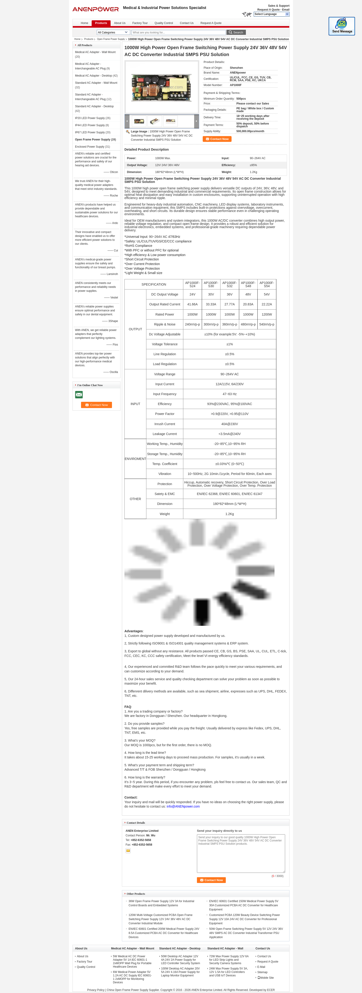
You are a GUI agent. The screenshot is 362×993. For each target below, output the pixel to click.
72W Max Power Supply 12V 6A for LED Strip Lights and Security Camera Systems (228, 960)
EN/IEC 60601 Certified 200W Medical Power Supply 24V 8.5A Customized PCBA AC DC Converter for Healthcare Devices (164, 933)
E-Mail (261, 967)
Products (101, 23)
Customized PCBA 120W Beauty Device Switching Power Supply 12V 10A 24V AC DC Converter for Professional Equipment (244, 919)
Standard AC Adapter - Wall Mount (96, 82)
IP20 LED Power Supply (90, 118)
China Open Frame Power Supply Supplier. (133, 990)
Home (84, 23)
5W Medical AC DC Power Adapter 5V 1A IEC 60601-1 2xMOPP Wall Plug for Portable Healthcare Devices (132, 961)
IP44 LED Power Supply (90, 125)
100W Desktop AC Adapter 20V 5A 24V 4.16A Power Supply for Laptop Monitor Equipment (180, 972)
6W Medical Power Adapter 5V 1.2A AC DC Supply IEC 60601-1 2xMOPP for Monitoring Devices (132, 977)
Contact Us (186, 23)
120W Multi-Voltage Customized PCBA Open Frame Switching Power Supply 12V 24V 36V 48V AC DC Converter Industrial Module (161, 919)
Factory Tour (140, 23)
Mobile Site (265, 977)
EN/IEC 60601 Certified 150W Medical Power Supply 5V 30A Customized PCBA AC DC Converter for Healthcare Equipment (243, 905)
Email (286, 9)
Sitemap (262, 972)
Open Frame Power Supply (111, 39)
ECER (271, 990)
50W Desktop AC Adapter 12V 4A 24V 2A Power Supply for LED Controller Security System (180, 960)
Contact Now (219, 139)
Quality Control (164, 23)
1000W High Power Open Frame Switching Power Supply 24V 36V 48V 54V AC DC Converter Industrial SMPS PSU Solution (162, 135)
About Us (119, 23)
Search (238, 32)
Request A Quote (268, 9)
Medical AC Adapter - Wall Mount (95, 52)
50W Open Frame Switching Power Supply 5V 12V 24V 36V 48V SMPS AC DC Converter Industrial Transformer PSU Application (246, 933)
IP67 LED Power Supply (90, 132)
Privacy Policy (96, 990)
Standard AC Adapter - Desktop (94, 106)
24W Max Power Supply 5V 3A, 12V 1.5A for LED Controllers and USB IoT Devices (228, 972)
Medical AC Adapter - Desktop (93, 75)
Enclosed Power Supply (89, 146)
